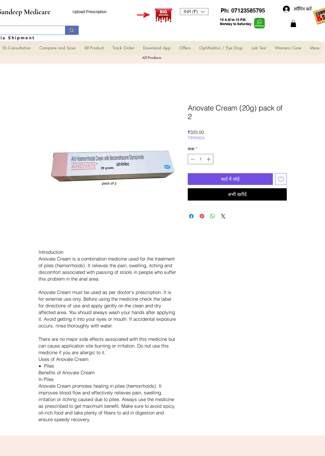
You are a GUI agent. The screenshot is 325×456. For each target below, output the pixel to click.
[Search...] (71, 30)
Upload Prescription (90, 11)
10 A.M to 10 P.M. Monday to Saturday (236, 22)
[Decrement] (192, 159)
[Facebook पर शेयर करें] (191, 216)
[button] (194, 11)
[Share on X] (223, 216)
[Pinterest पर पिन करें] (202, 216)
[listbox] (194, 11)
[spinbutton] (201, 159)
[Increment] (209, 159)
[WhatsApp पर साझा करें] (212, 216)
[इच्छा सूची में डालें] (281, 179)
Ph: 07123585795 (243, 10)
